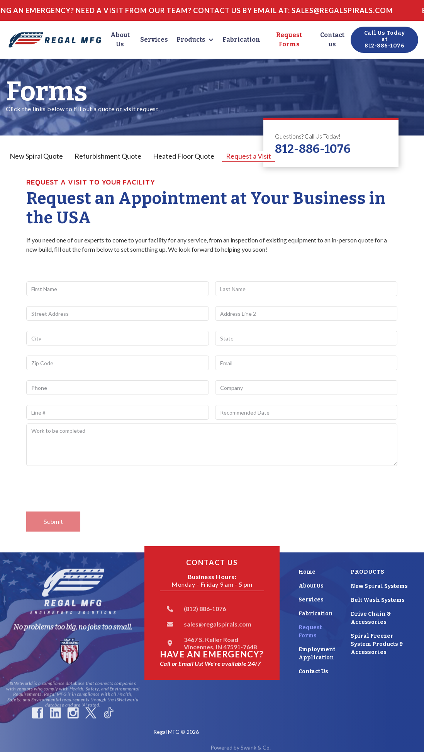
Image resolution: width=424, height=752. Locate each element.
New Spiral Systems (379, 586)
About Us (120, 39)
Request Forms (289, 39)
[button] (195, 39)
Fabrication (241, 39)
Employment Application (316, 653)
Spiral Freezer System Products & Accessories (377, 644)
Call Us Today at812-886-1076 (384, 39)
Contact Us (313, 671)
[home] (55, 40)
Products (190, 39)
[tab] (36, 156)
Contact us (332, 39)
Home (306, 572)
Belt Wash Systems (378, 600)
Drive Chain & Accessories (371, 618)
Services (154, 39)
